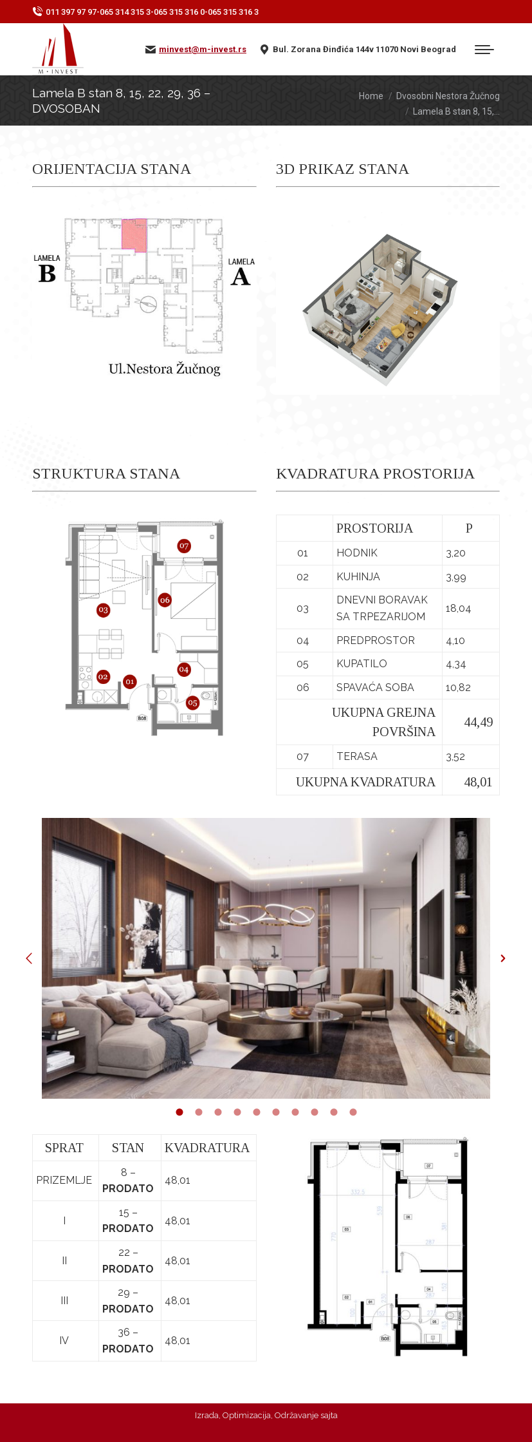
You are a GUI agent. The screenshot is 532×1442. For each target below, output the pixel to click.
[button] (29, 958)
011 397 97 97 (71, 12)
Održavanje (296, 1415)
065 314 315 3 (125, 12)
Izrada (207, 1415)
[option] (266, 958)
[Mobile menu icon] (484, 49)
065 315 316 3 (233, 12)
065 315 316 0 (179, 12)
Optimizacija (247, 1415)
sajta (329, 1415)
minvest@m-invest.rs (202, 49)
